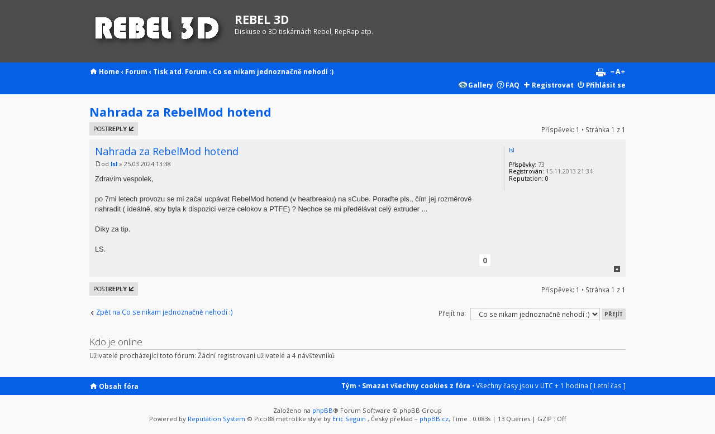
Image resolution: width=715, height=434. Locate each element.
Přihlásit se (606, 84)
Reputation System (216, 418)
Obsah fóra (119, 386)
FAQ (512, 84)
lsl (114, 164)
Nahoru (617, 269)
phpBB (322, 410)
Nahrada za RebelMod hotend (180, 112)
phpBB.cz (434, 418)
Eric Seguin (349, 418)
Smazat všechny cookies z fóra (416, 385)
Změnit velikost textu (617, 72)
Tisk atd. (168, 71)
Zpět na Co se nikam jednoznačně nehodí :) (164, 312)
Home (109, 71)
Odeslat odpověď (113, 129)
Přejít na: (452, 312)
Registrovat (553, 84)
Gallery (480, 84)
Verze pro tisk (600, 72)
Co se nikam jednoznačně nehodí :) (273, 71)
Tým (348, 385)
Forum (136, 71)
